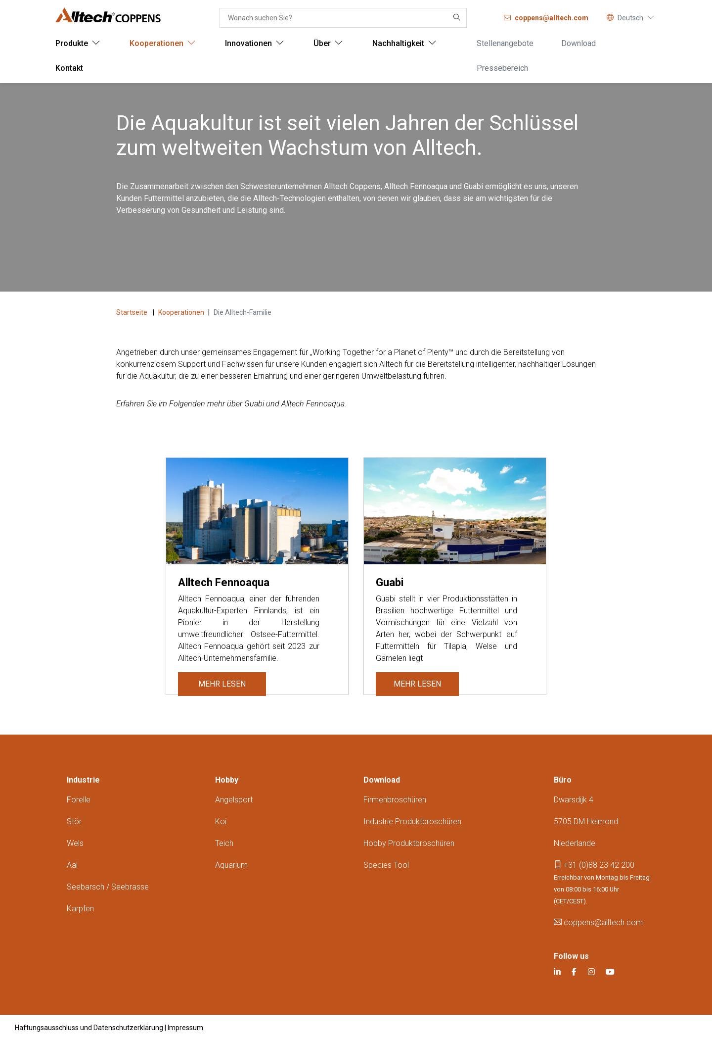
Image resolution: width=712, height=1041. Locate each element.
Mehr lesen (219, 684)
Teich (224, 843)
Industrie (83, 780)
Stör (74, 821)
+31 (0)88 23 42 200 (594, 865)
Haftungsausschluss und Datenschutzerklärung (89, 1028)
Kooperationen (181, 312)
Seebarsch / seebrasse (108, 887)
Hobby (226, 780)
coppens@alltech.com (598, 922)
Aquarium (231, 865)
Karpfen (80, 908)
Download (381, 780)
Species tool (386, 865)
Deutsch (630, 18)
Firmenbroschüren (394, 799)
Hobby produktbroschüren (408, 843)
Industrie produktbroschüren (412, 821)
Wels (75, 843)
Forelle (78, 799)
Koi (220, 821)
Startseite (132, 312)
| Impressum (184, 1028)
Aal (72, 865)
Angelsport (234, 799)
